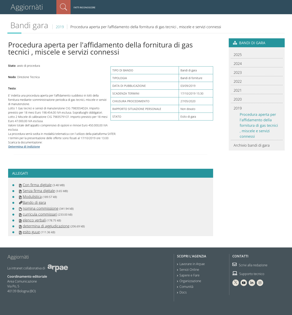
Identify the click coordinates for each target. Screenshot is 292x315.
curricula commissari (40, 214)
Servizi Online (189, 269)
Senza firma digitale (39, 190)
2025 (238, 54)
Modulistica (32, 196)
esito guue (31, 231)
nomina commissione (40, 208)
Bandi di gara (252, 42)
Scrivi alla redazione (249, 265)
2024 (238, 63)
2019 (60, 26)
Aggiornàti (26, 7)
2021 (238, 90)
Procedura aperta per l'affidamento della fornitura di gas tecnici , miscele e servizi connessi (259, 125)
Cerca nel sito (63, 7)
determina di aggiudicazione (46, 226)
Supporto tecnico (248, 274)
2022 (238, 81)
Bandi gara (29, 25)
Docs (183, 292)
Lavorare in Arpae (192, 264)
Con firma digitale (37, 184)
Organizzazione (190, 281)
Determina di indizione (24, 146)
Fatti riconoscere (84, 7)
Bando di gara (34, 202)
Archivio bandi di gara (252, 145)
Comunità (186, 286)
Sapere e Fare (189, 275)
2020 (238, 99)
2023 (238, 72)
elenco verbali (34, 220)
